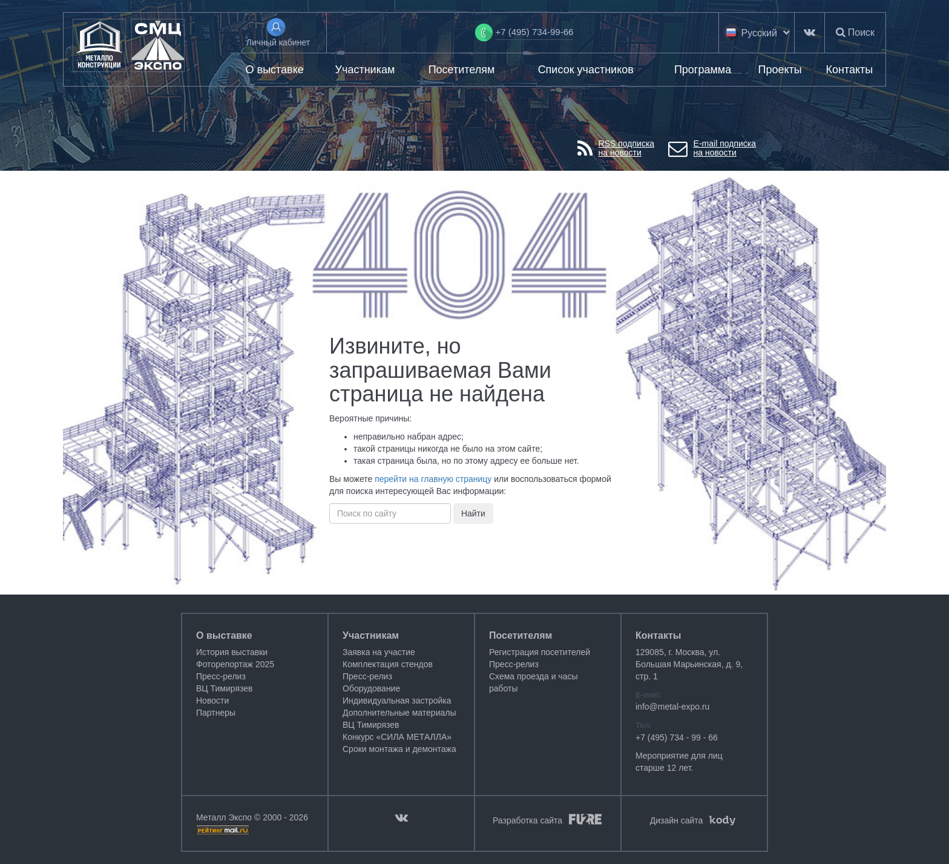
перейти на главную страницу (433, 479)
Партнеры (215, 712)
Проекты (779, 70)
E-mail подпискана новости (712, 149)
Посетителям (462, 70)
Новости (212, 700)
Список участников (586, 70)
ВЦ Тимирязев (224, 688)
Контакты (849, 70)
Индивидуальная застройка (397, 700)
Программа (702, 70)
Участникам (365, 70)
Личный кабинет (278, 42)
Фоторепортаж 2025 (235, 664)
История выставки (232, 652)
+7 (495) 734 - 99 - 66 (676, 737)
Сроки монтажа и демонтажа (399, 749)
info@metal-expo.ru (672, 706)
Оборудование (371, 688)
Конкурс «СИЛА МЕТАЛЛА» (397, 737)
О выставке (275, 70)
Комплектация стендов (388, 664)
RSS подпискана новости (615, 149)
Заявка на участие (379, 652)
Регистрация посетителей (539, 652)
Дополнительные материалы (399, 712)
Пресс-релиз (221, 676)
